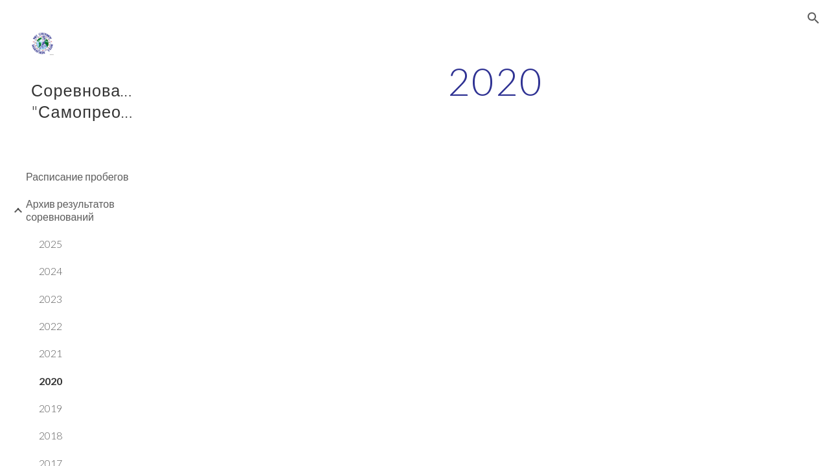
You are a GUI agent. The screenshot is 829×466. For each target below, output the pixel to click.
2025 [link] (50, 244)
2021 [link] (50, 353)
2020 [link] (50, 381)
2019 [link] (50, 408)
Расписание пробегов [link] (77, 176)
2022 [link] (50, 326)
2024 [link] (50, 271)
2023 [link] (50, 299)
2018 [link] (50, 435)
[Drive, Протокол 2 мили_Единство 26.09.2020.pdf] (344, 265)
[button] (813, 18)
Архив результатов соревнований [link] (70, 209)
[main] (495, 80)
